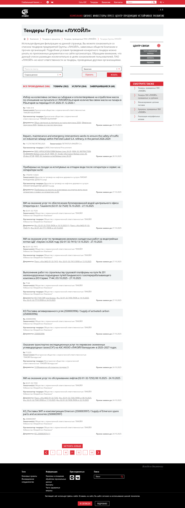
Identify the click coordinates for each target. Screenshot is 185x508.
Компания (76, 15)
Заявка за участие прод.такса (49, 125)
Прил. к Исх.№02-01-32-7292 (46, 398)
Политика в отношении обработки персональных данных (56, 476)
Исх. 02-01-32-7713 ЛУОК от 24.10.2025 (39, 300)
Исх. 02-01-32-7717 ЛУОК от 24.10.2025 (47, 228)
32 (79, 452)
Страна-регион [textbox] (31, 75)
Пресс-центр (115, 15)
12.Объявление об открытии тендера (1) (51, 367)
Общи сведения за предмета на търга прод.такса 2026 (57, 123)
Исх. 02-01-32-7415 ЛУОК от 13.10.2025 (75, 261)
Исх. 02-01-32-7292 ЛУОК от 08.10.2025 (75, 398)
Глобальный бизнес (32, 2)
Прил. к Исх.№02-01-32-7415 (46, 261)
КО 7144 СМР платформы (45, 298)
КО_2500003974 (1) (42, 434)
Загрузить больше (72, 446)
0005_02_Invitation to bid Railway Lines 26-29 (53, 156)
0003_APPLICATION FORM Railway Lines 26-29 (52, 151)
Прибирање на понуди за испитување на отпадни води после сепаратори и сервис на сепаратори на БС (55, 191)
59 (92, 452)
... (59, 452)
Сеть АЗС (83, 2)
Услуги (79, 86)
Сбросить (89, 74)
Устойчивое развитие (151, 15)
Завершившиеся (102, 86)
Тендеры (94, 2)
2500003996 (39, 334)
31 (72, 452)
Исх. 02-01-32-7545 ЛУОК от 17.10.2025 (39, 400)
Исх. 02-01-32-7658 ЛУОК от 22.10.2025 (72, 400)
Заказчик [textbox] (87, 69)
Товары (61, 86)
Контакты (118, 2)
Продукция (130, 15)
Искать (114, 75)
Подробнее (102, 503)
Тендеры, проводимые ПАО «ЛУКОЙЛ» (80, 39)
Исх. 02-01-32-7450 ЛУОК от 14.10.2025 (73, 298)
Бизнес (88, 15)
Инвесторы (100, 15)
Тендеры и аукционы (51, 39)
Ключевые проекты (29, 473)
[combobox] (101, 69)
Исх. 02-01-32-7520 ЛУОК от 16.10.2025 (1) (51, 225)
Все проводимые (36, 86)
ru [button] (162, 2)
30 (66, 452)
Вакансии (106, 2)
